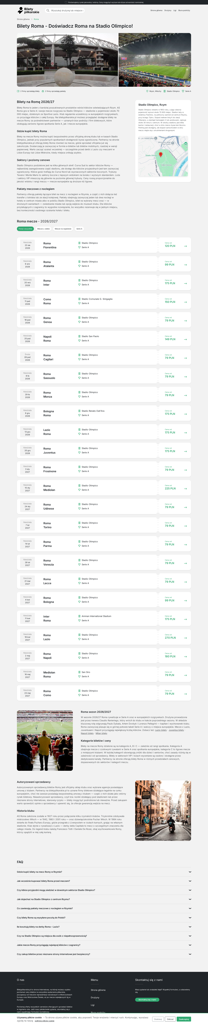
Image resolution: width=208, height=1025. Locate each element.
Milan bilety (101, 733)
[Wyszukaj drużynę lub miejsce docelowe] (67, 10)
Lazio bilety (161, 730)
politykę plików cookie (44, 1021)
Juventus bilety (176, 730)
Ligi (174, 10)
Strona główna (156, 10)
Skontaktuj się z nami (147, 1000)
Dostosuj (158, 1019)
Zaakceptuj (184, 1019)
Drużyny (167, 10)
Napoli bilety (87, 733)
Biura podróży (184, 10)
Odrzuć (170, 1019)
